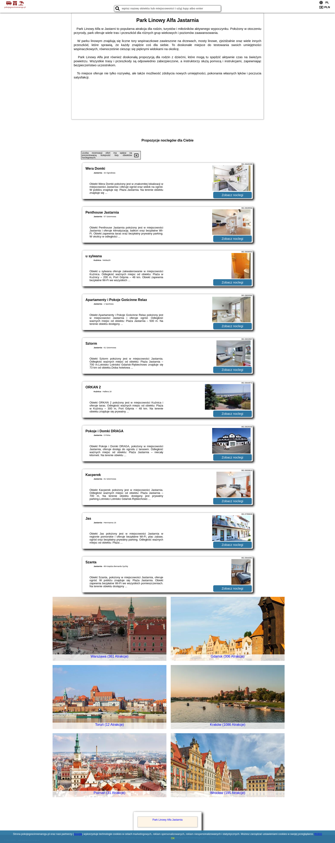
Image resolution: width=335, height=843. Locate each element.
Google (78, 834)
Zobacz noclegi (232, 195)
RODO (318, 834)
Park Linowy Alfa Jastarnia (168, 819)
